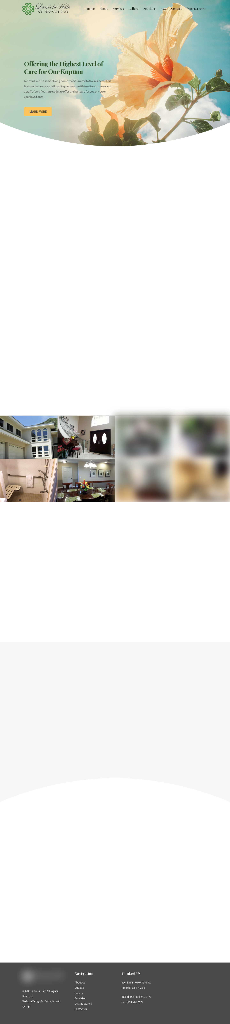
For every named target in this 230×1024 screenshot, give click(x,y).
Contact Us (81, 1009)
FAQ (163, 9)
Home (91, 9)
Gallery (133, 9)
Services (118, 9)
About (104, 9)
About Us (80, 982)
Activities (149, 9)
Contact (176, 9)
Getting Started (83, 1003)
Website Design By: (33, 1001)
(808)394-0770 (196, 9)
